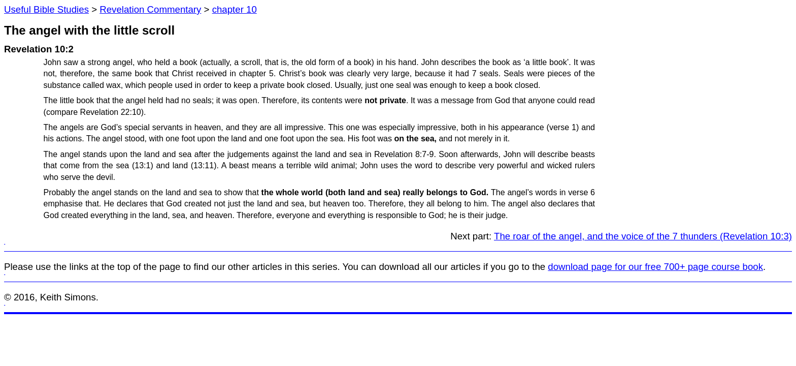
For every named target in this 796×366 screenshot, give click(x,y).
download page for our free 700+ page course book (655, 266)
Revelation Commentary (150, 9)
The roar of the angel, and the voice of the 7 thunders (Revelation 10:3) (643, 236)
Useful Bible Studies (46, 9)
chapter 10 (234, 9)
